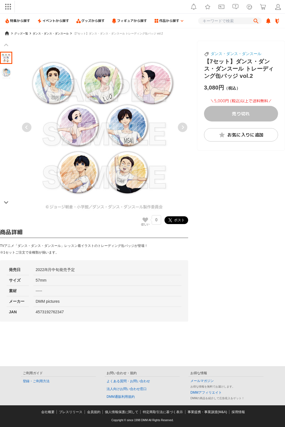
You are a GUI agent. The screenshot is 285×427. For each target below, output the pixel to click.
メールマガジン (202, 381)
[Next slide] (182, 127)
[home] (7, 33)
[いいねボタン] (145, 220)
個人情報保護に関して (121, 412)
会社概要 (48, 412)
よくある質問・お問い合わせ (128, 381)
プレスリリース (70, 412)
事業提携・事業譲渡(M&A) (207, 412)
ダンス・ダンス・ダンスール (236, 53)
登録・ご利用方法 (36, 381)
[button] (6, 58)
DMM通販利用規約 (121, 397)
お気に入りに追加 (241, 134)
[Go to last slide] (26, 127)
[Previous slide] (6, 45)
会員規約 (93, 412)
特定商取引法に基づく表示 (163, 412)
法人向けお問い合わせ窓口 (127, 389)
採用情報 (238, 412)
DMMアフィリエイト (206, 392)
